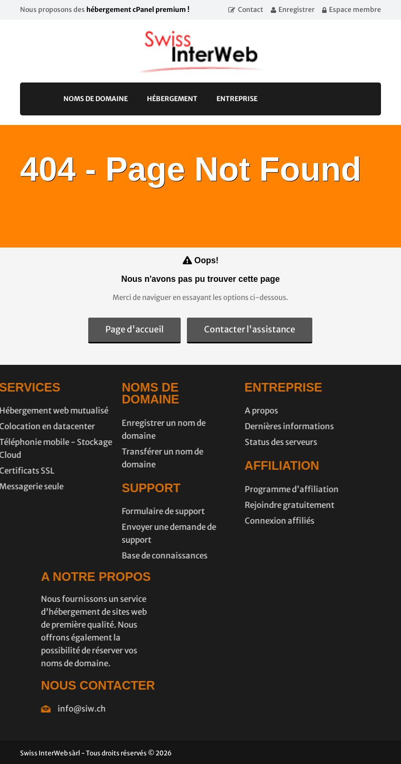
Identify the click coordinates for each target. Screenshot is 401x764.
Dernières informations (250, 426)
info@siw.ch (121, 708)
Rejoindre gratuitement (250, 505)
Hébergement (172, 98)
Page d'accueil (134, 329)
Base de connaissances (125, 555)
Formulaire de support (123, 511)
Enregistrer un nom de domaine (124, 429)
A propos (222, 410)
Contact (250, 9)
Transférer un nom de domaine (123, 458)
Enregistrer (296, 9)
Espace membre (355, 9)
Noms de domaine (95, 98)
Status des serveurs (242, 442)
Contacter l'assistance (249, 329)
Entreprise (236, 98)
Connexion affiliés (240, 521)
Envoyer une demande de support (129, 533)
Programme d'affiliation (252, 489)
